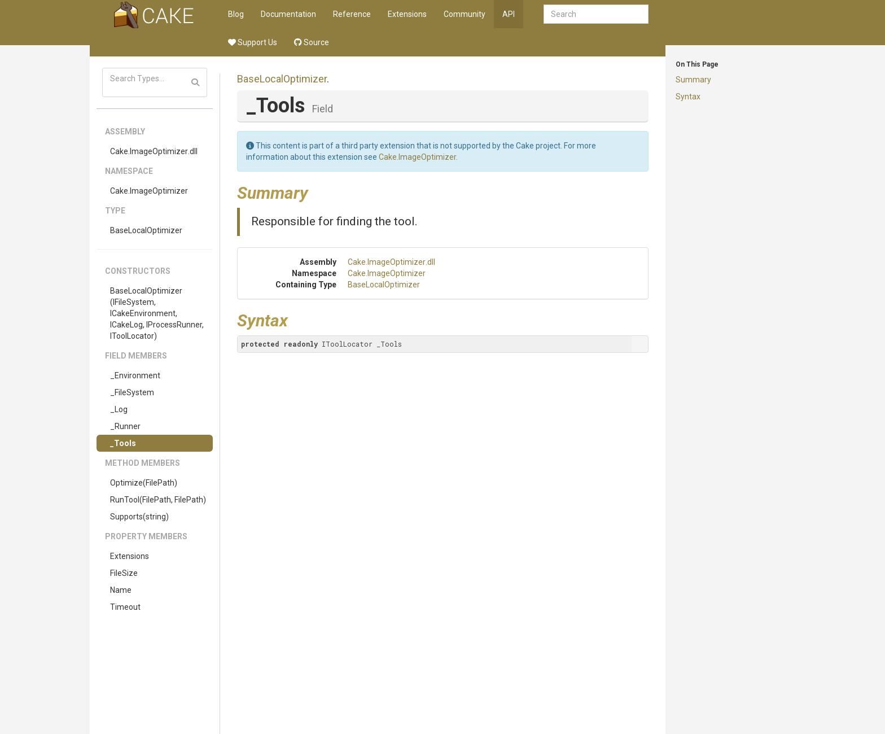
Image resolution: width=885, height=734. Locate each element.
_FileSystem (132, 392)
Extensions (407, 14)
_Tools (123, 443)
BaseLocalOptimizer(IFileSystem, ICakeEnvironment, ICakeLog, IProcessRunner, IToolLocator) (157, 313)
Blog (236, 14)
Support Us (252, 42)
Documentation (288, 14)
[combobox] (596, 14)
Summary (693, 79)
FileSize (124, 573)
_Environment (135, 375)
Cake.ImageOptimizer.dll (154, 151)
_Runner (125, 426)
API (508, 14)
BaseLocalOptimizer (146, 230)
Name (121, 590)
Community (464, 14)
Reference (352, 14)
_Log (119, 409)
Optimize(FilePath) (143, 482)
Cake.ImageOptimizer (149, 190)
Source (311, 42)
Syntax (688, 96)
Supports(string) (139, 516)
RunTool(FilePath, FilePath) (158, 499)
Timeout (125, 606)
